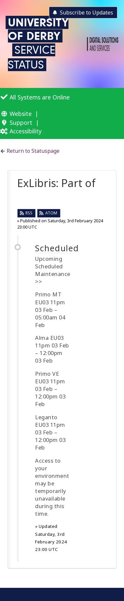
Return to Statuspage (33, 150)
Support (21, 122)
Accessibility (26, 131)
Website (21, 114)
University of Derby (38, 29)
